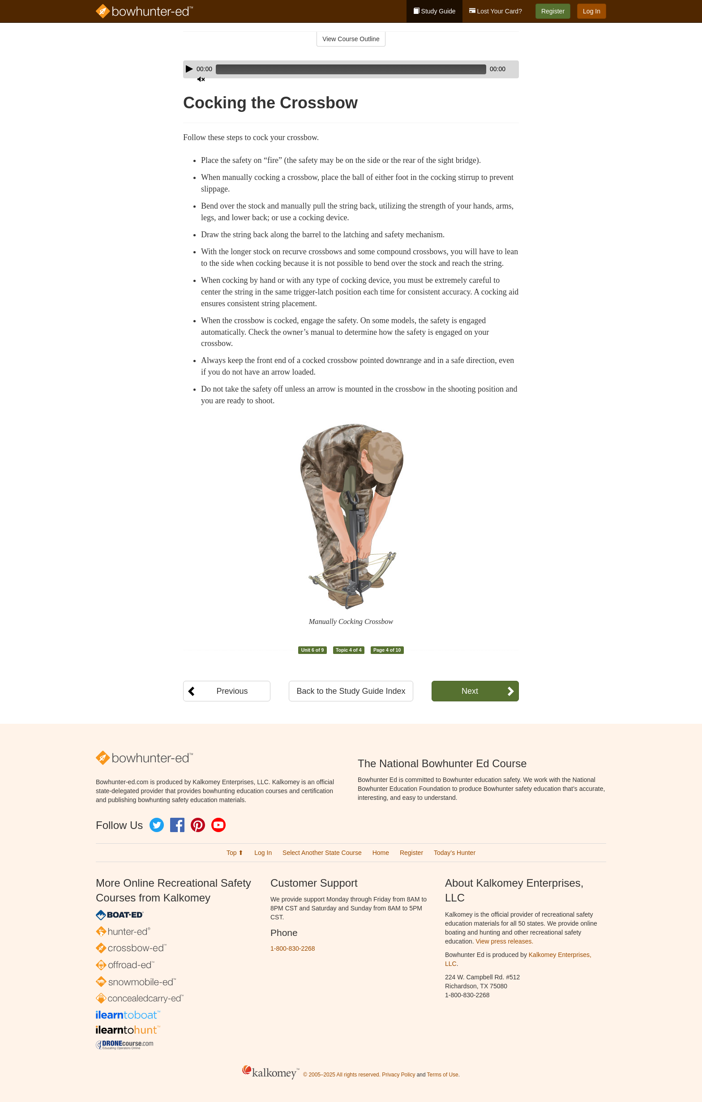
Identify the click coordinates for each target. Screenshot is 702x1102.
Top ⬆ (235, 852)
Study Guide (434, 11)
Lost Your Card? (495, 11)
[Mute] (487, 69)
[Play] (189, 69)
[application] (351, 69)
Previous (232, 691)
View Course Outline (350, 39)
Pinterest (198, 825)
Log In (591, 11)
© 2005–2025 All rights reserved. (342, 1075)
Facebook (177, 825)
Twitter (157, 825)
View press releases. (505, 941)
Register (553, 11)
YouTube (218, 825)
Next (470, 691)
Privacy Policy (398, 1075)
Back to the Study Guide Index (350, 691)
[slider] (338, 69)
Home (380, 852)
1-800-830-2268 (292, 948)
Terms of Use (442, 1075)
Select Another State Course (322, 852)
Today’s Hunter (454, 852)
